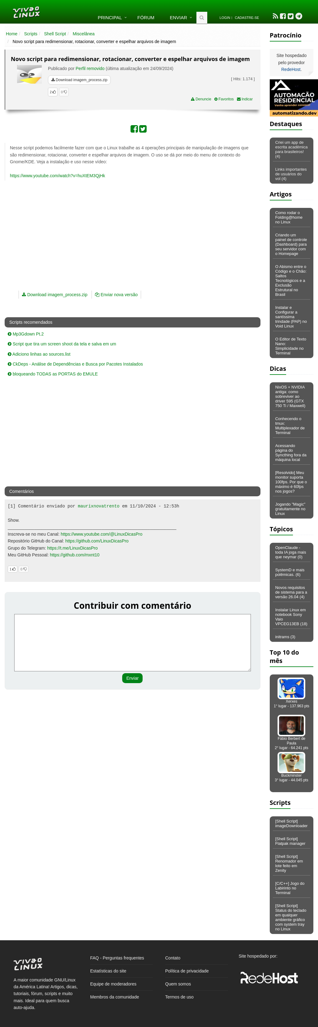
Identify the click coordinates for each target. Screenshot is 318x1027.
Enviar (178, 17)
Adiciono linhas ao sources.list (39, 354)
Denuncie (201, 99)
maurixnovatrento (98, 506)
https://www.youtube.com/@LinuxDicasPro (101, 534)
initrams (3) (285, 636)
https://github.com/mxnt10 (74, 554)
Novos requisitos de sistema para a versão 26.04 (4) (291, 592)
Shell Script (55, 33)
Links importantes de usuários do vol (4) (291, 174)
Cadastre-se (247, 18)
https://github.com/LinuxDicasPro (97, 540)
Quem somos (178, 983)
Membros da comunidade (114, 996)
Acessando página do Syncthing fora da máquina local (291, 452)
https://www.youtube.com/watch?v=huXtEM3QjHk (57, 175)
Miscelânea (84, 33)
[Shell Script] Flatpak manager (290, 841)
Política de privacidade (187, 970)
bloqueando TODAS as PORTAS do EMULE (53, 373)
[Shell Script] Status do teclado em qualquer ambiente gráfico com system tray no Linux (290, 917)
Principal (110, 17)
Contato (172, 957)
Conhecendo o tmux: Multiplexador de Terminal (290, 425)
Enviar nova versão (116, 294)
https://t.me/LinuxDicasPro (72, 548)
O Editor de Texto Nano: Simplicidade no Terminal (290, 346)
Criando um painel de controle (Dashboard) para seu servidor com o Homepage (291, 244)
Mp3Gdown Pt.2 (26, 333)
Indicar (245, 99)
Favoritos (224, 99)
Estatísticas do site (108, 970)
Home (11, 33)
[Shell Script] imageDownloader (291, 823)
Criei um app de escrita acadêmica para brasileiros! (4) (291, 149)
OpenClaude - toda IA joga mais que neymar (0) (290, 552)
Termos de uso (179, 996)
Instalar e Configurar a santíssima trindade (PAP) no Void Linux (291, 316)
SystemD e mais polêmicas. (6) (290, 572)
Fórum (145, 17)
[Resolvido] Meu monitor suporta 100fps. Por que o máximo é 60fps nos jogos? (291, 482)
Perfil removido (90, 68)
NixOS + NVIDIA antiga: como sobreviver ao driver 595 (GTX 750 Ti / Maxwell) (290, 396)
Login (225, 18)
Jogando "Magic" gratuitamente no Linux (290, 509)
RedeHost (290, 69)
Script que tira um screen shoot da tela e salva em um (62, 343)
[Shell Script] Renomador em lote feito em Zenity (289, 863)
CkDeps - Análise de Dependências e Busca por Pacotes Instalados (75, 364)
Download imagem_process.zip (79, 80)
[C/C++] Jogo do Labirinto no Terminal (290, 888)
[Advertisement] (99, 230)
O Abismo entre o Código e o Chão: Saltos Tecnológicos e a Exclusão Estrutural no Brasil (291, 280)
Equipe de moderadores (113, 983)
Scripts (30, 33)
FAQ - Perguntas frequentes (117, 957)
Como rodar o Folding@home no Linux (289, 217)
